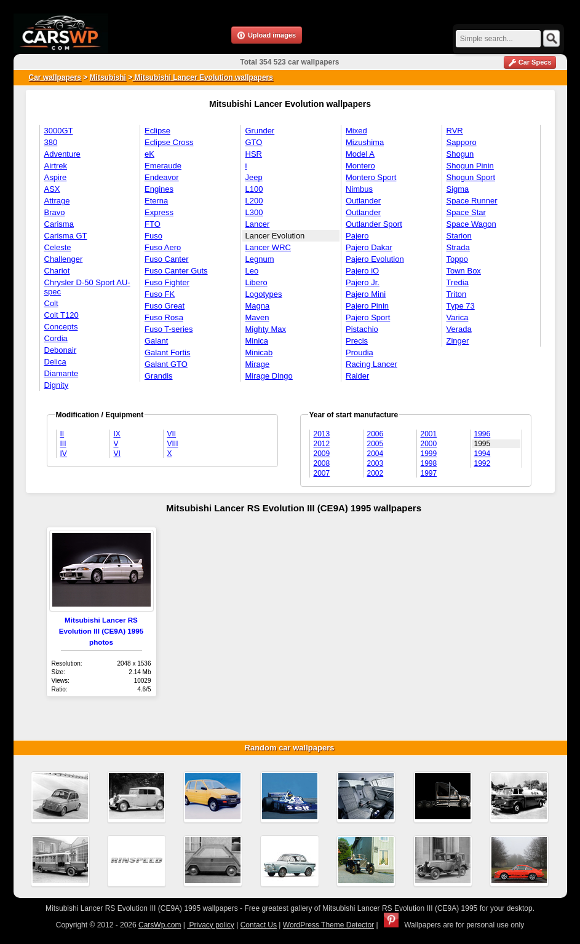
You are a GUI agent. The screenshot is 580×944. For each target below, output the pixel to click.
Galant (156, 340)
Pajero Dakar (369, 247)
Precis (357, 340)
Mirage (257, 364)
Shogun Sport (471, 177)
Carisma (59, 224)
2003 (375, 463)
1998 (429, 463)
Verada (459, 329)
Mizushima (365, 142)
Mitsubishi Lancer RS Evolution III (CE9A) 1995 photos (101, 631)
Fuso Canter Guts (176, 270)
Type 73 (461, 305)
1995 (482, 443)
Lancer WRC (268, 247)
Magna (257, 305)
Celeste (57, 247)
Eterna (156, 200)
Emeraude (163, 165)
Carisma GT (65, 235)
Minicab (259, 352)
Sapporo (462, 142)
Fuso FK (160, 294)
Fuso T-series (169, 329)
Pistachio (362, 329)
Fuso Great (165, 305)
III (63, 443)
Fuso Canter (167, 259)
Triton (457, 294)
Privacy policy (210, 925)
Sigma (458, 189)
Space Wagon (471, 224)
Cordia (56, 338)
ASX (52, 189)
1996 (482, 434)
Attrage (57, 200)
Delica (55, 361)
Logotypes (263, 294)
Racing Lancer (371, 364)
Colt (51, 303)
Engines (159, 189)
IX (117, 434)
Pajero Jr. (362, 282)
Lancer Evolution (275, 235)
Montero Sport (371, 177)
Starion (459, 235)
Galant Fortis (167, 352)
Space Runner (472, 200)
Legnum (259, 259)
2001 (429, 434)
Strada (458, 247)
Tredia (458, 282)
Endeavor (162, 177)
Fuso (153, 235)
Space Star (466, 212)
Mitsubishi (108, 77)
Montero (360, 165)
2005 (375, 443)
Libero (256, 282)
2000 (429, 443)
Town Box (464, 270)
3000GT (58, 130)
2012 (322, 443)
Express (159, 212)
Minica (257, 340)
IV (63, 453)
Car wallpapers (55, 77)
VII (172, 434)
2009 (322, 453)
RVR (455, 130)
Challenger (63, 259)
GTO (254, 142)
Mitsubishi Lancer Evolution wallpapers (202, 77)
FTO (153, 224)
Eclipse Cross (169, 142)
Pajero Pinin (367, 305)
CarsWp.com (159, 925)
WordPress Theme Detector (328, 925)
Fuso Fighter (167, 282)
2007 (322, 473)
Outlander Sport (374, 224)
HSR (253, 154)
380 (51, 142)
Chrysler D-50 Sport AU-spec (87, 287)
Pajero (357, 235)
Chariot (57, 270)
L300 (254, 212)
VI (117, 453)
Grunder (260, 130)
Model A (360, 154)
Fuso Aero (163, 247)
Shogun (460, 154)
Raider (357, 375)
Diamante (61, 373)
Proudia (359, 352)
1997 (429, 473)
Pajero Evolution (375, 259)
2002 (375, 473)
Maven (257, 317)
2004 (375, 453)
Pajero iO (362, 270)
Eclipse (157, 130)
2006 (375, 434)
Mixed (356, 130)
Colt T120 (61, 315)
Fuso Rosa (164, 317)
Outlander (363, 200)
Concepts (61, 326)
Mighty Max (265, 329)
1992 (482, 463)
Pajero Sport (368, 317)
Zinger (458, 340)
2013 (322, 434)
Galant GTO (166, 364)
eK (149, 154)
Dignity (56, 385)
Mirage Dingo (269, 375)
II (62, 434)
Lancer (257, 224)
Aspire (55, 177)
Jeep (254, 177)
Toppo (457, 259)
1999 (429, 453)
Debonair (60, 350)
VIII (172, 443)
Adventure (62, 154)
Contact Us (258, 925)
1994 (482, 453)
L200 (254, 200)
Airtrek (56, 165)
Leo (252, 270)
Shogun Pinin (470, 165)
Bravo (54, 212)
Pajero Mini (366, 294)
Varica (458, 317)
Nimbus (359, 189)
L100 (254, 189)
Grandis (159, 375)
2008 (322, 463)
